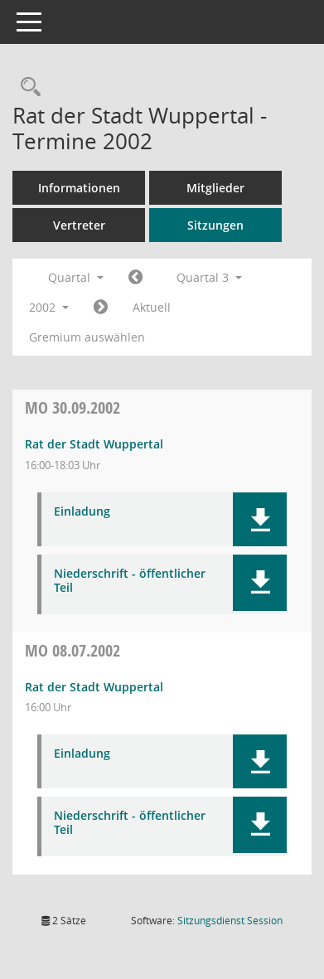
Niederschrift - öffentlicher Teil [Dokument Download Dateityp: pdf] (130, 581)
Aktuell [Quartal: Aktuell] (152, 307)
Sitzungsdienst (230, 921)
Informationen (79, 188)
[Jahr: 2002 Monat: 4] (135, 278)
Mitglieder (215, 188)
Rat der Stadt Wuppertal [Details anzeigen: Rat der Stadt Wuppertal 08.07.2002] (94, 687)
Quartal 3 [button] (209, 277)
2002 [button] (49, 307)
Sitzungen (215, 225)
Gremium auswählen (87, 337)
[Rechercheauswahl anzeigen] (26, 87)
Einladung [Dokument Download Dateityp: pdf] (82, 512)
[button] (260, 519)
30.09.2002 (72, 407)
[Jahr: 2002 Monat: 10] (100, 307)
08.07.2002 (72, 650)
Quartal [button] (76, 277)
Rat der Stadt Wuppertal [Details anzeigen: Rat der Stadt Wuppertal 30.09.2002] (94, 444)
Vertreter (79, 225)
